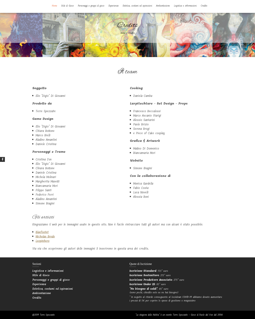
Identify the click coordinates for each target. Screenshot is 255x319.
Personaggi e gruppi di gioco (91, 5)
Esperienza (113, 5)
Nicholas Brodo (45, 236)
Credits (204, 5)
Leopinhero (42, 240)
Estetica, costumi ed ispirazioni (137, 5)
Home (54, 5)
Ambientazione (163, 5)
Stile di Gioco (67, 5)
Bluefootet (42, 232)
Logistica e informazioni (185, 5)
